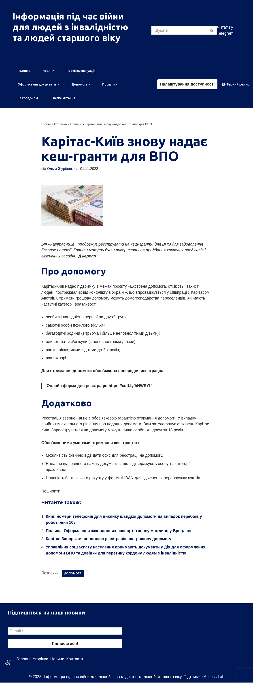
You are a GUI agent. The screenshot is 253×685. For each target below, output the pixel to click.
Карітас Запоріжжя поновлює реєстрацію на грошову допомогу (109, 541)
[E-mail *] (65, 633)
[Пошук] (179, 30)
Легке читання (64, 98)
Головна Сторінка (54, 124)
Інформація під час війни (68, 16)
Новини (48, 71)
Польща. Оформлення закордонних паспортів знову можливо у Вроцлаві (119, 533)
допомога (73, 575)
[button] (58, 84)
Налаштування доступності (187, 84)
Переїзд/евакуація (81, 71)
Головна (24, 71)
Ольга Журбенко (61, 169)
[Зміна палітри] (236, 84)
